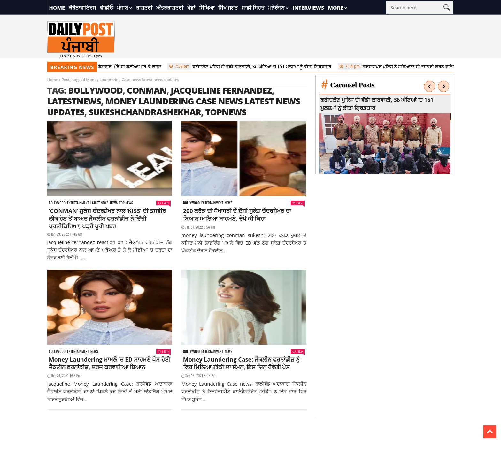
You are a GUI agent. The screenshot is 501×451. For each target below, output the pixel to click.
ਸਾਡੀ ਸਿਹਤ (253, 7)
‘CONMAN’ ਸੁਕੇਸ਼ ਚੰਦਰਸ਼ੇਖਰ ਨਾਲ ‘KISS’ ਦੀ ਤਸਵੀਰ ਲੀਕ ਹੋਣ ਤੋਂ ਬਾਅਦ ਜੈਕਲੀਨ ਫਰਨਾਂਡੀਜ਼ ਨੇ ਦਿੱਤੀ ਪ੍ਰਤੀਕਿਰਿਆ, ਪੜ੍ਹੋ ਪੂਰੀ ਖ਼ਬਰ (107, 218)
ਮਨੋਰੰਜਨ (276, 7)
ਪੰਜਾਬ (122, 7)
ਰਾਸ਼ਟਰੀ (144, 7)
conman (146, 90)
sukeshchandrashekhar (145, 112)
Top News (126, 203)
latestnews (74, 101)
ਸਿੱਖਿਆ (206, 7)
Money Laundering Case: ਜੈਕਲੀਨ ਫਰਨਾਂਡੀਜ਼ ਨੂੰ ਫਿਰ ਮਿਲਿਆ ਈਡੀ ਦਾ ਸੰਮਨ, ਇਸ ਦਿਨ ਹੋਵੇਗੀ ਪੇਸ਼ (241, 363)
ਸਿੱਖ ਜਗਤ (228, 7)
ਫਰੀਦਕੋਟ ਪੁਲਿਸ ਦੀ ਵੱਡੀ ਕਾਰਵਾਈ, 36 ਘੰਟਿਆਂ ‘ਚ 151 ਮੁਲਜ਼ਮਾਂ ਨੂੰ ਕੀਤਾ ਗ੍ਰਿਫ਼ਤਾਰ (252, 66)
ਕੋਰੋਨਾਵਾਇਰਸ (82, 7)
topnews (225, 112)
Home (57, 7)
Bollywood (95, 90)
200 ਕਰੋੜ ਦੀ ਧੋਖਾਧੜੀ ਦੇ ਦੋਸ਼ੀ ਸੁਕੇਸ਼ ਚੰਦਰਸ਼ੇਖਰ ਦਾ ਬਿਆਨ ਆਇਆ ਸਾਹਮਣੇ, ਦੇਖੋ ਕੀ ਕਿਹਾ (237, 214)
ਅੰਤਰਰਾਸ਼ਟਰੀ (169, 7)
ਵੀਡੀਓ (106, 7)
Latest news (99, 203)
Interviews (308, 7)
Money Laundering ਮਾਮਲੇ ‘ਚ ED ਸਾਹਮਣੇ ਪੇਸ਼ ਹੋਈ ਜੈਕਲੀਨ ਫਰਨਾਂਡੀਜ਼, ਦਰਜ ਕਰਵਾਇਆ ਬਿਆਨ (109, 363)
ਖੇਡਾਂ (191, 7)
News (114, 203)
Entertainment (78, 203)
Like (163, 203)
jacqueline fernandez (221, 90)
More (335, 7)
